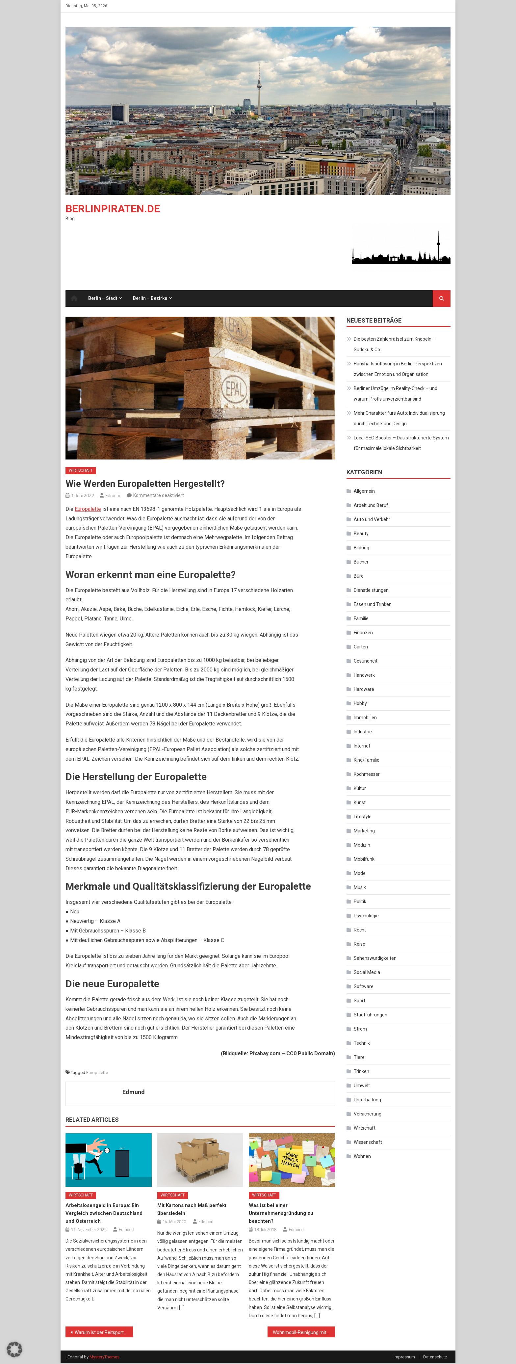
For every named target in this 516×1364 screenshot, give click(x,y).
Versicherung (367, 1114)
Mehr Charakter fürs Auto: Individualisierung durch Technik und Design (399, 419)
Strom (360, 1029)
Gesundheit (365, 661)
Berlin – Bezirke (150, 299)
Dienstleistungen (371, 590)
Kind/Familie (366, 760)
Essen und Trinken (373, 605)
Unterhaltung (367, 1100)
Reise (359, 944)
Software (364, 987)
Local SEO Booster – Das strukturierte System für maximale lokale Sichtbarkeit (401, 444)
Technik (362, 1043)
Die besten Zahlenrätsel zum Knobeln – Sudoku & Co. (394, 345)
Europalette (88, 510)
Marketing (364, 831)
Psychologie (366, 916)
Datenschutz (435, 1357)
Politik (360, 902)
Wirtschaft (81, 471)
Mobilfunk (364, 859)
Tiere (359, 1058)
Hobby (360, 704)
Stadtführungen (370, 1015)
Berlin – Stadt (102, 299)
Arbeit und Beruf (371, 506)
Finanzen (363, 633)
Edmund (113, 495)
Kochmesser (367, 774)
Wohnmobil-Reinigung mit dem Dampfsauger (304, 1333)
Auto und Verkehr (372, 520)
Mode (360, 874)
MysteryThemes (104, 1357)
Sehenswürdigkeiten (375, 958)
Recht (360, 930)
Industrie (363, 732)
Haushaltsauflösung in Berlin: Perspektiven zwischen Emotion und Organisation (398, 370)
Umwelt (362, 1086)
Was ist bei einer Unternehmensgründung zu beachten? (281, 1214)
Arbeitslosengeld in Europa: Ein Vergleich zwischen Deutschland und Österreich (103, 1214)
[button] (14, 1349)
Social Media (367, 973)
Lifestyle (363, 817)
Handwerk (364, 675)
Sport (359, 1001)
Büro (359, 576)
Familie (361, 619)
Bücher (361, 562)
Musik (360, 888)
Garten (361, 647)
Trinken (361, 1072)
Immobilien (365, 718)
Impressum (404, 1357)
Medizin (362, 845)
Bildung (361, 548)
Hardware (364, 690)
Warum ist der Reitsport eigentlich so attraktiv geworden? (104, 1333)
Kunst (360, 803)
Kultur (360, 789)
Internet (362, 746)
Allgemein (364, 491)
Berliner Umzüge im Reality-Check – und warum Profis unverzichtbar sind (395, 394)
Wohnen (362, 1157)
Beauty (361, 534)
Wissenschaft (368, 1142)
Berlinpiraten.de (112, 209)
